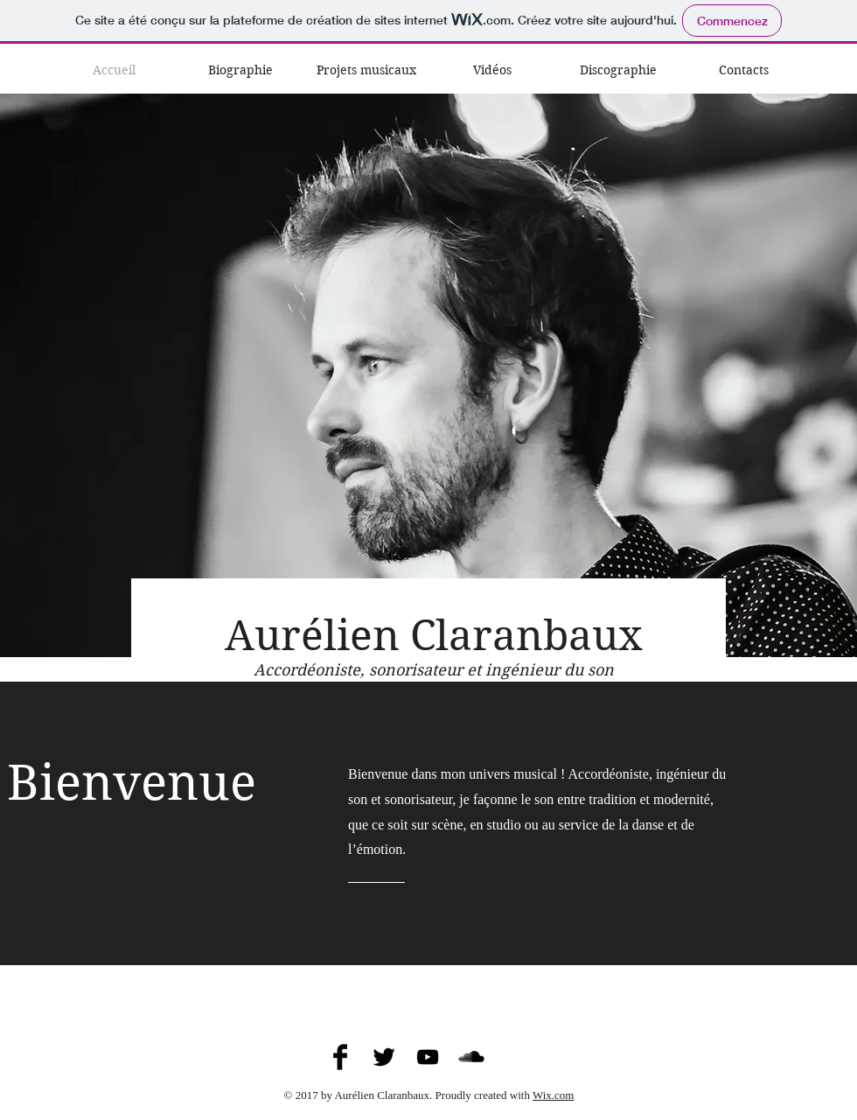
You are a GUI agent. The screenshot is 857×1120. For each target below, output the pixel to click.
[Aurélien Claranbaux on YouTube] (428, 1057)
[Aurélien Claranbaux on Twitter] (384, 1057)
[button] (366, 70)
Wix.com (554, 1095)
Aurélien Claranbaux (434, 636)
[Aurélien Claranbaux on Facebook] (340, 1057)
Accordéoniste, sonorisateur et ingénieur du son (434, 670)
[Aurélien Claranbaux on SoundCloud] (471, 1057)
